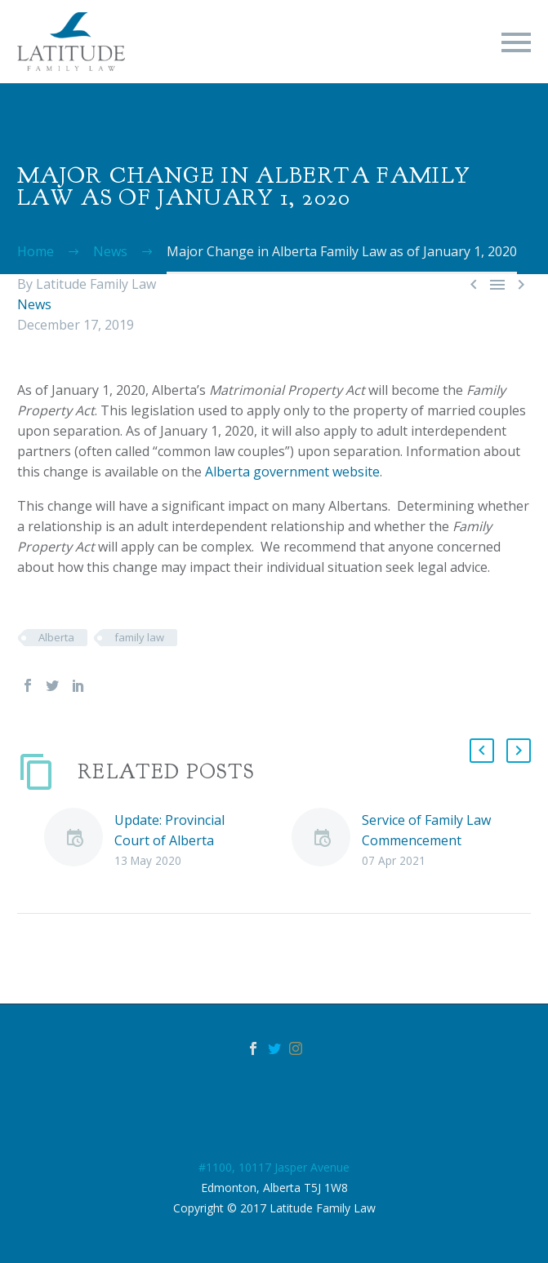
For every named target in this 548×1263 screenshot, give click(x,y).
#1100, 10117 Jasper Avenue (274, 1167)
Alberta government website (292, 472)
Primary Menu (516, 42)
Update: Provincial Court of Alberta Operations (169, 840)
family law (139, 637)
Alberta (56, 637)
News (34, 304)
